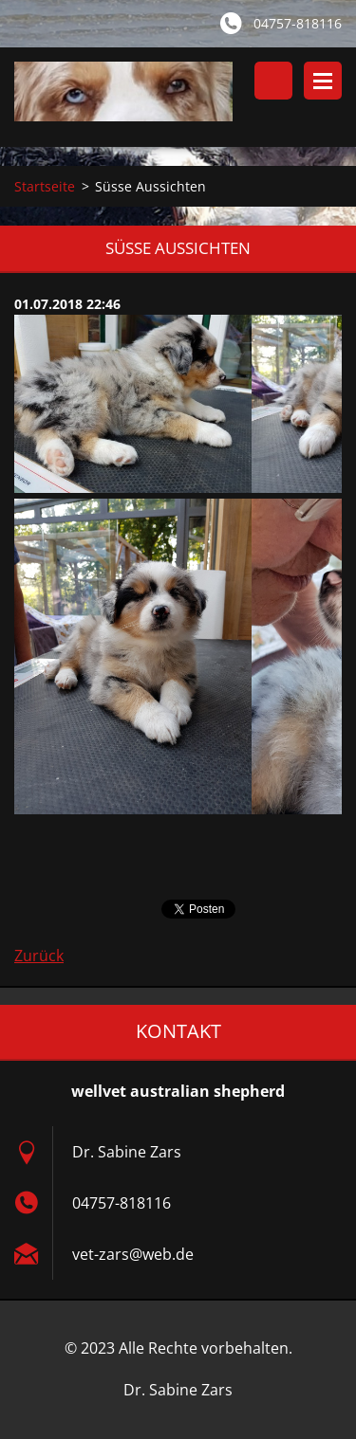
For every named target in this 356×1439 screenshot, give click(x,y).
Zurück (39, 955)
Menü (323, 81)
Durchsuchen (273, 81)
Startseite (44, 186)
